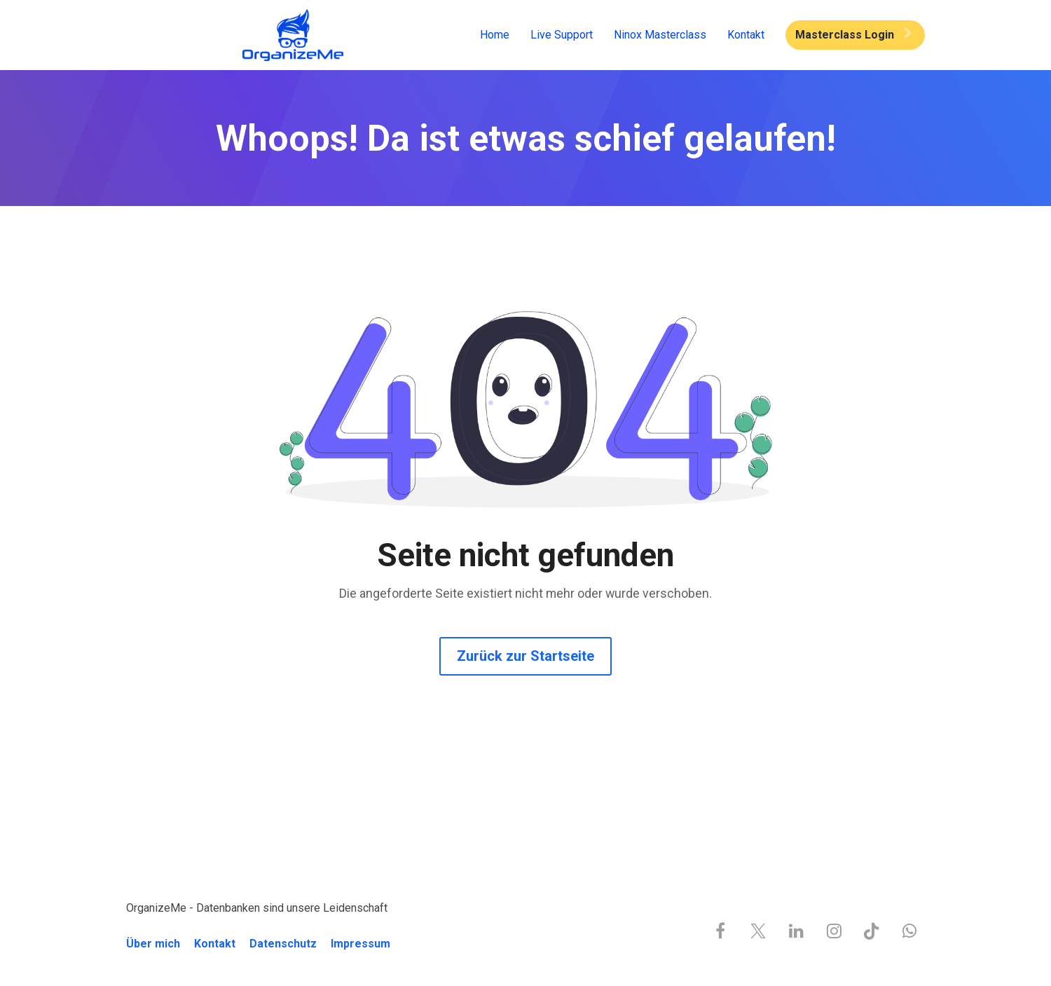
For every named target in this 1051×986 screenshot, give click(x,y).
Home (494, 34)
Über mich (153, 943)
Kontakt (745, 34)
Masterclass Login (853, 34)
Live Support (561, 34)
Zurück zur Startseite (525, 656)
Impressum (360, 943)
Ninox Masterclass (660, 34)
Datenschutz (283, 943)
